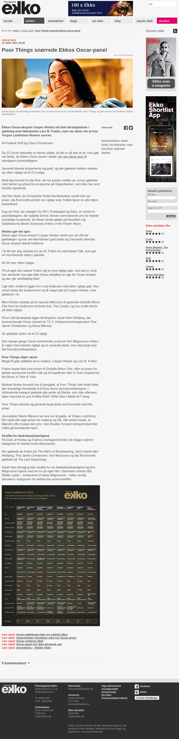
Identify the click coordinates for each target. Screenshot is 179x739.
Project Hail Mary (155, 274)
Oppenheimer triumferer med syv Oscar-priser (46, 637)
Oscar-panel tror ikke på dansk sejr (39, 644)
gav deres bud (73, 156)
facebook (142, 686)
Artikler (15, 30)
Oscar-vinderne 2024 (29, 641)
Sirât (148, 258)
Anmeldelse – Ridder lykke (33, 647)
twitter (141, 692)
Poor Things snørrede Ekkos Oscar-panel (57, 30)
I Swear (150, 266)
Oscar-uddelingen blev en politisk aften (42, 634)
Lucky (149, 239)
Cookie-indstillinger (147, 697)
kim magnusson (117, 144)
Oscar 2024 (27, 30)
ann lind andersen (110, 140)
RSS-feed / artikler (155, 30)
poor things (107, 148)
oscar (129, 144)
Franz (149, 231)
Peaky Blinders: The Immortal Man (157, 248)
